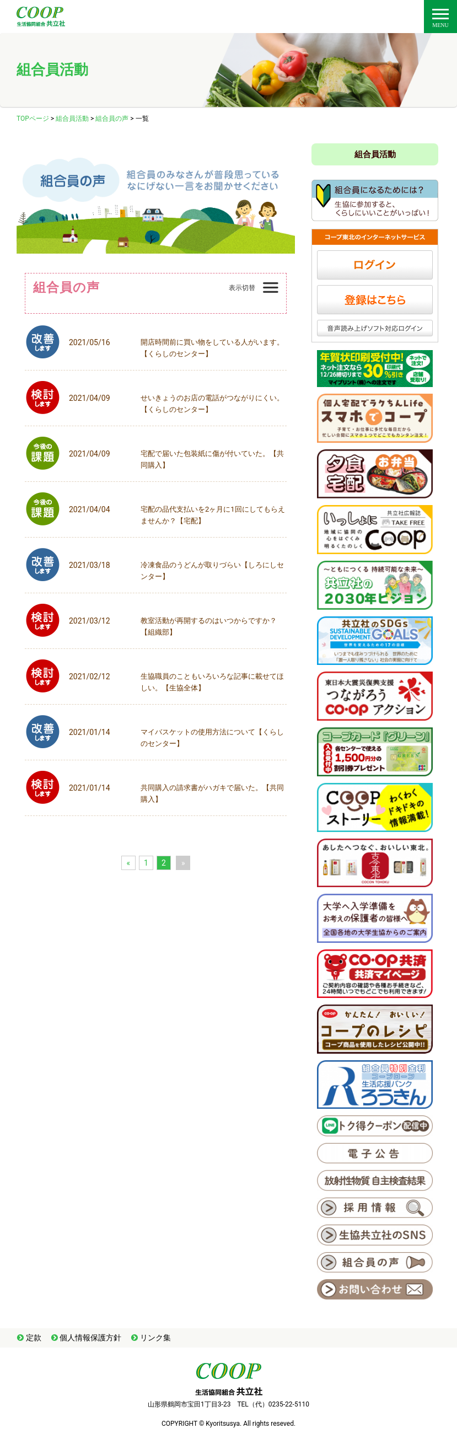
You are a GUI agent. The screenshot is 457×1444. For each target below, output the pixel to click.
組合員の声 (111, 118)
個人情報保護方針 (90, 1337)
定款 (33, 1337)
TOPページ (33, 118)
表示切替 (242, 288)
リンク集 (155, 1337)
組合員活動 (72, 118)
